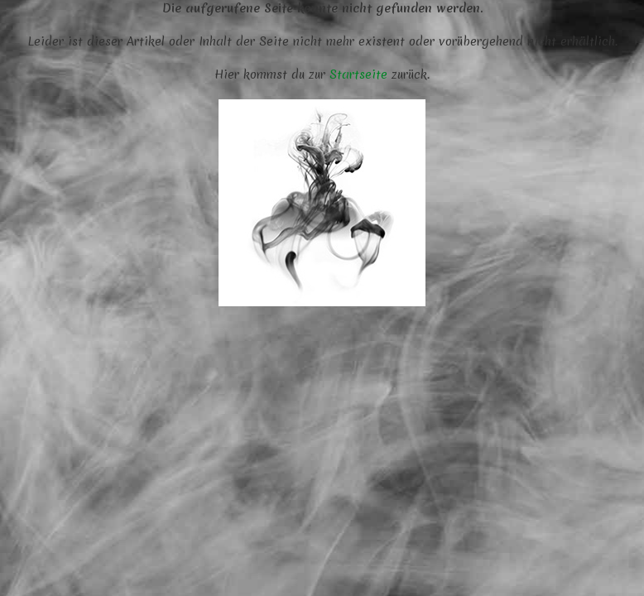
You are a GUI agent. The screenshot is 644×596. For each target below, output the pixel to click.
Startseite (358, 74)
